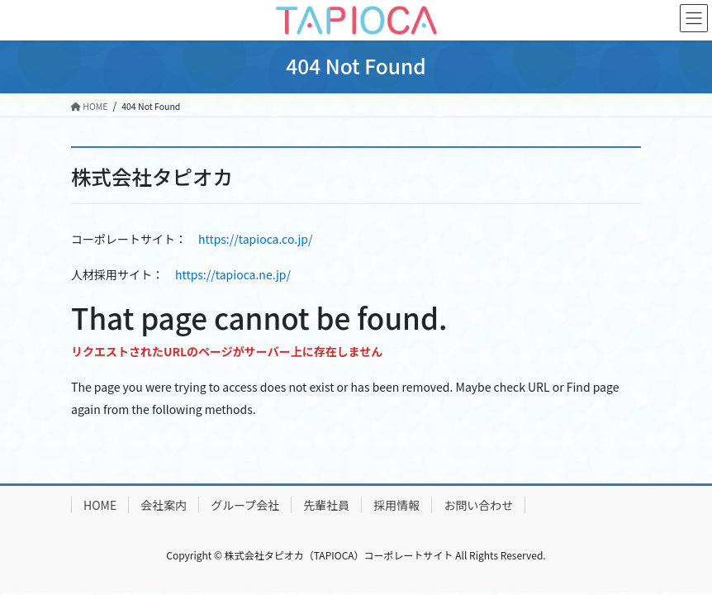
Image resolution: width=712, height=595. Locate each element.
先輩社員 (326, 505)
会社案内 (163, 505)
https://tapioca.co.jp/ (255, 239)
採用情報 (396, 505)
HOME (99, 505)
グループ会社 (245, 505)
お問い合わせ (478, 505)
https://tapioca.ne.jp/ (233, 274)
